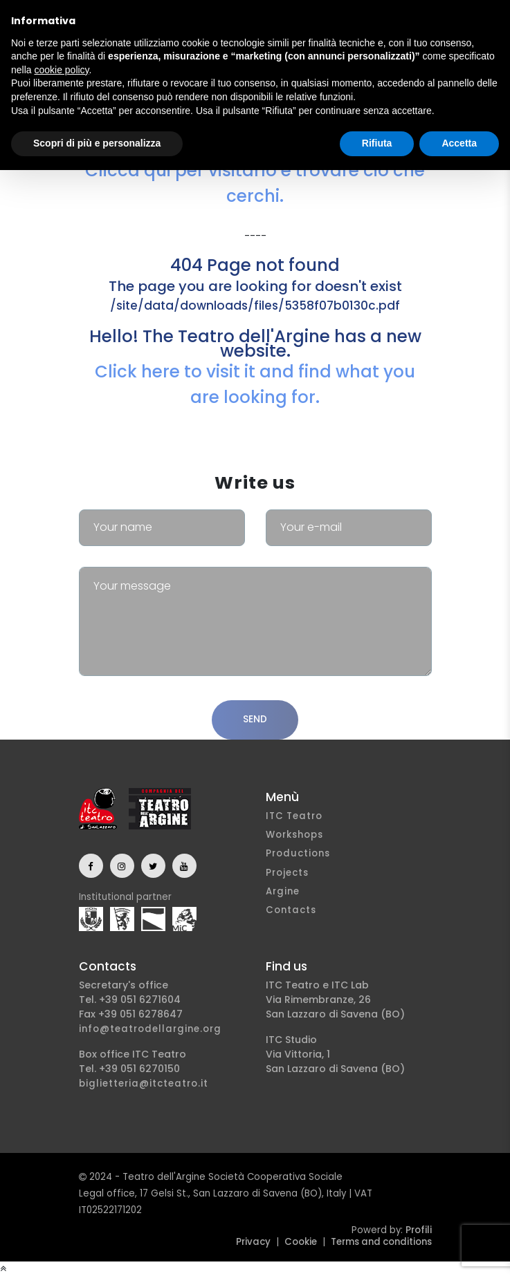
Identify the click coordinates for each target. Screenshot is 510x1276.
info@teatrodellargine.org (150, 1028)
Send (255, 719)
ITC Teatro (294, 816)
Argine (283, 891)
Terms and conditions (381, 1241)
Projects (287, 872)
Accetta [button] (459, 143)
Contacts (291, 910)
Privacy (253, 1241)
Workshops (294, 834)
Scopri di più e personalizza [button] (97, 143)
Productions (298, 853)
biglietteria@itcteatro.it (143, 1083)
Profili (419, 1230)
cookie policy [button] (61, 69)
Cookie (300, 1241)
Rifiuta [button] (377, 143)
